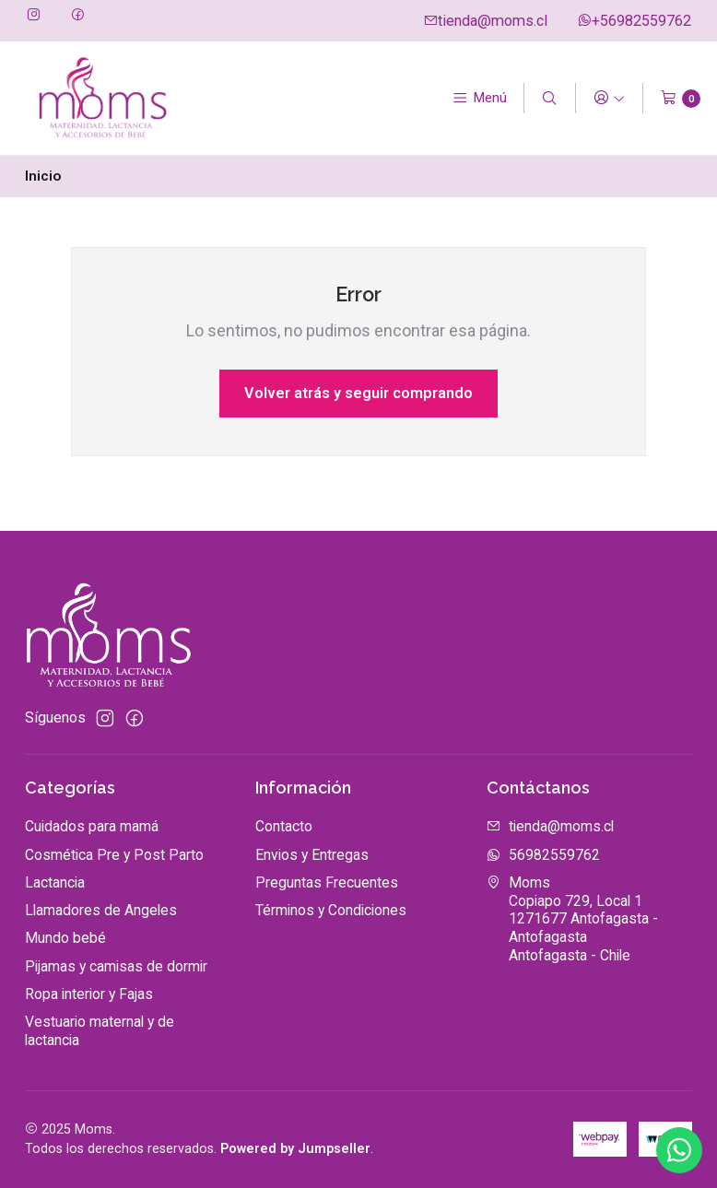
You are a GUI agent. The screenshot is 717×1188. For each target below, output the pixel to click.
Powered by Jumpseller (295, 1149)
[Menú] (479, 98)
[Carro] (680, 98)
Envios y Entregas (312, 855)
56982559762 (543, 855)
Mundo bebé (65, 938)
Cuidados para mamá (92, 826)
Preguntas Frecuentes (326, 882)
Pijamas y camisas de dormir (116, 966)
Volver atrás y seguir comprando (358, 393)
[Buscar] (549, 98)
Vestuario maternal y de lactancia (99, 1031)
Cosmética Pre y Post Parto (114, 855)
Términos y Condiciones (330, 910)
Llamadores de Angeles (101, 910)
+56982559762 (634, 20)
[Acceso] (608, 98)
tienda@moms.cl (485, 20)
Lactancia (55, 882)
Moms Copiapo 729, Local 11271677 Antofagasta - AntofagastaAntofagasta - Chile (572, 919)
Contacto (283, 826)
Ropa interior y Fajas (89, 994)
